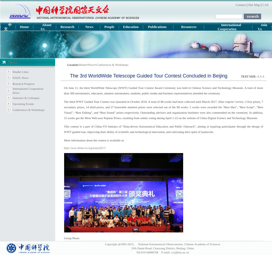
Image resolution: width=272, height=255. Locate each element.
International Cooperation (229, 27)
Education (131, 27)
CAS (264, 5)
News (89, 27)
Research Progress (23, 83)
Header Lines (20, 71)
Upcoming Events (23, 103)
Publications (157, 27)
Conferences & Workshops (28, 109)
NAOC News (20, 77)
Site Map (254, 5)
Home (24, 27)
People (109, 27)
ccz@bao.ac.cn (180, 252)
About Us (46, 27)
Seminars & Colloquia (25, 97)
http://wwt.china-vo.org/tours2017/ (85, 148)
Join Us (262, 27)
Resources (188, 27)
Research (67, 27)
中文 (8, 27)
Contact (241, 5)
